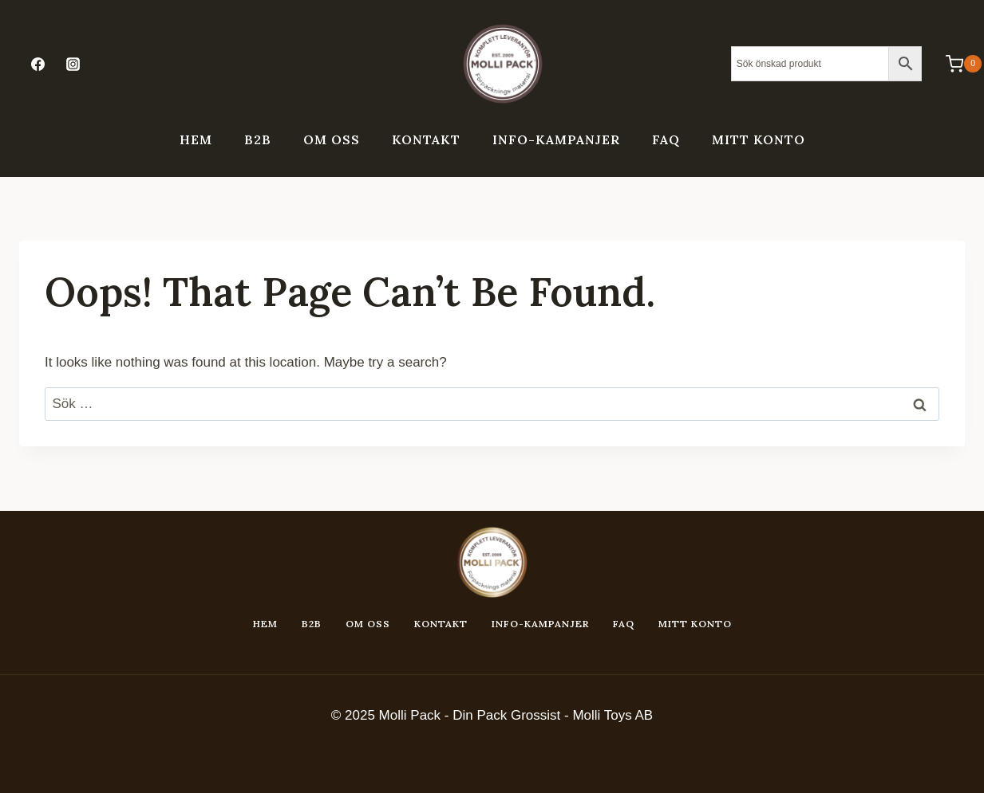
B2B (257, 139)
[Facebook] (37, 63)
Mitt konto (758, 139)
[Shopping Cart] (956, 64)
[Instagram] (72, 63)
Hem (196, 139)
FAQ (666, 139)
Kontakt (426, 139)
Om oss (331, 139)
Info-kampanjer (556, 139)
